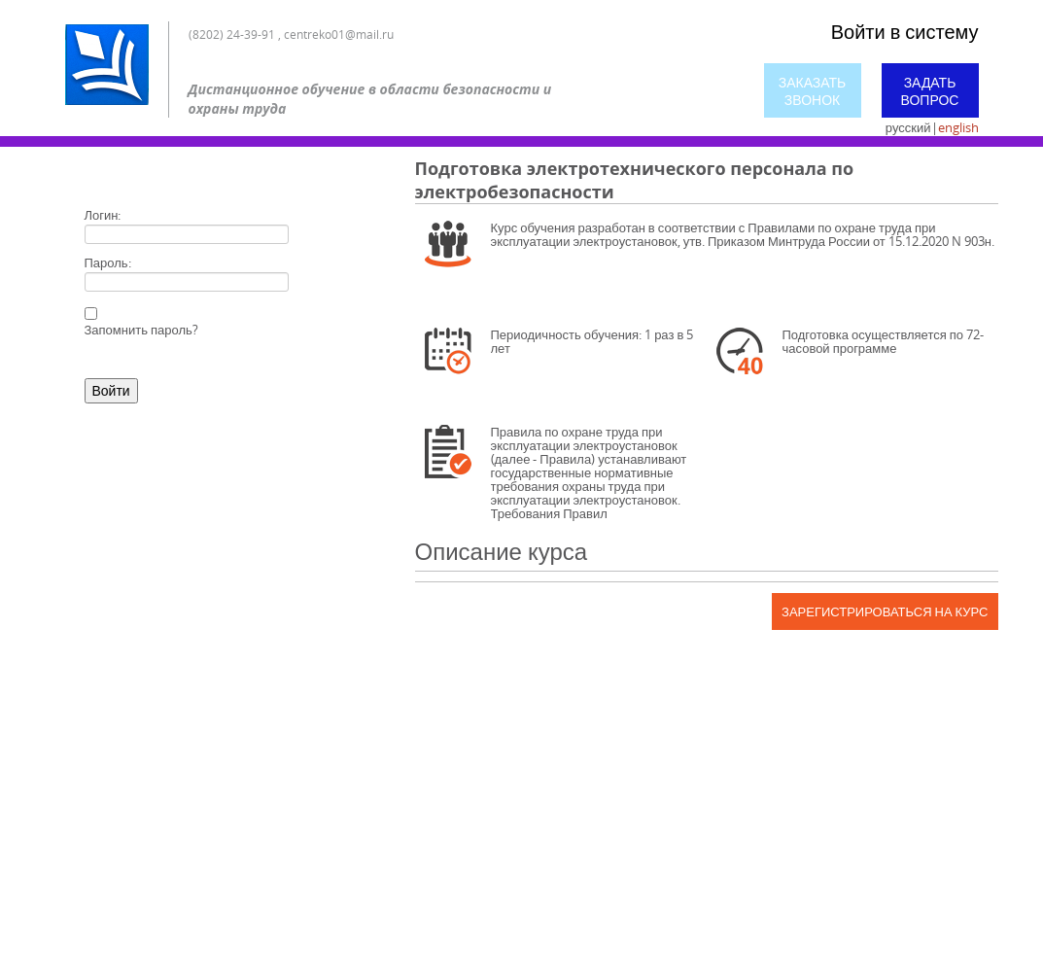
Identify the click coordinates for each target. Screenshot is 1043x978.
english (958, 127)
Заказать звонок (813, 91)
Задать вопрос (930, 91)
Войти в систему (905, 31)
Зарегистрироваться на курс (885, 611)
